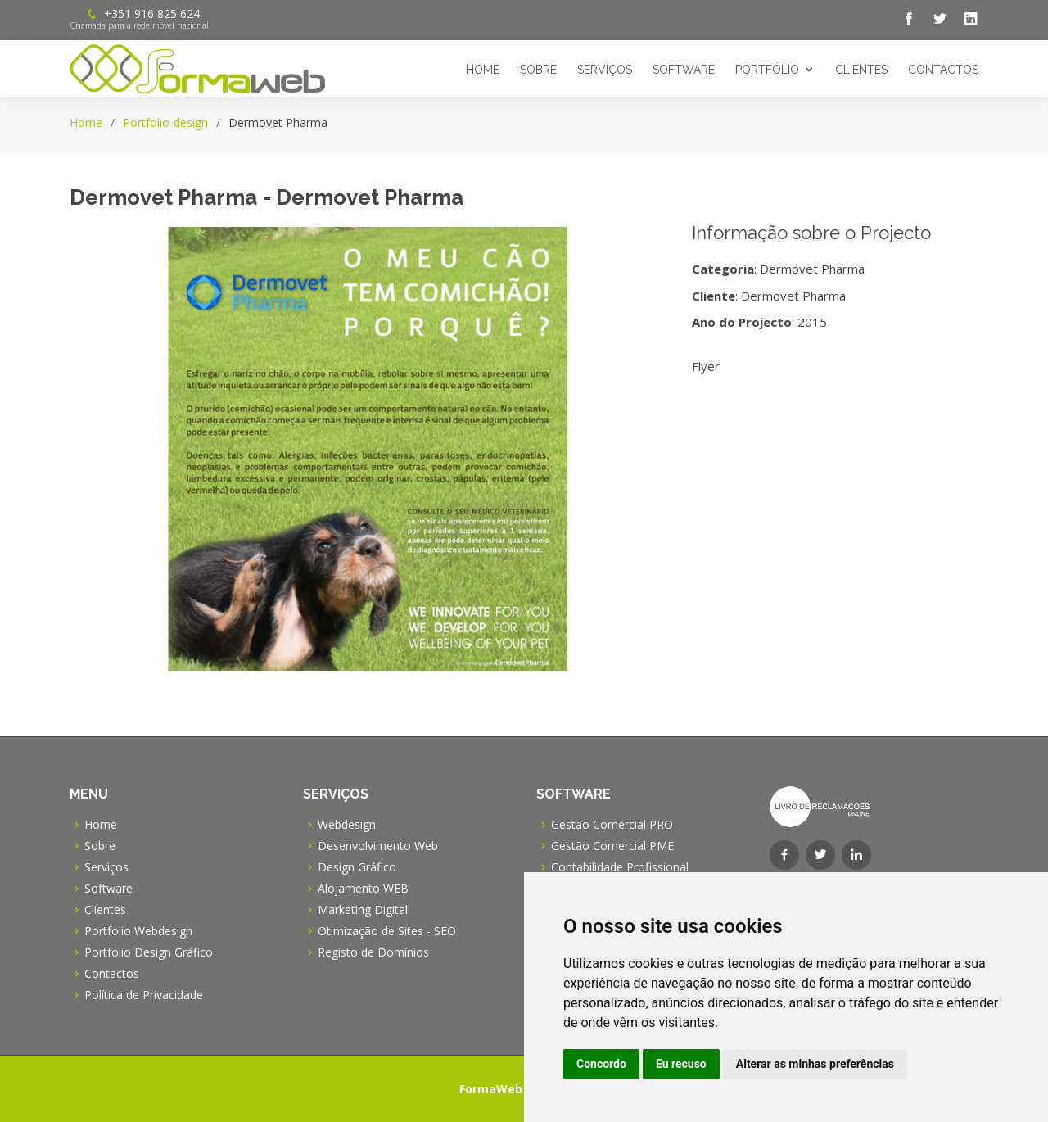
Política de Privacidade (143, 995)
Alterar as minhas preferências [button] (815, 1063)
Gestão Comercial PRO (612, 824)
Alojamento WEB (363, 888)
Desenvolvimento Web (378, 846)
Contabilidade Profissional (620, 867)
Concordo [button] (601, 1063)
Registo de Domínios (373, 952)
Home (482, 69)
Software (684, 69)
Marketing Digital (363, 910)
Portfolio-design (165, 122)
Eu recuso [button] (681, 1063)
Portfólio (767, 69)
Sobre (538, 69)
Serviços (604, 69)
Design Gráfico (357, 867)
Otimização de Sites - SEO (387, 931)
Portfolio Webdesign (138, 931)
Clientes (861, 69)
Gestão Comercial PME (612, 846)
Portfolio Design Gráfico (148, 952)
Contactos (943, 69)
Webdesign (347, 824)
